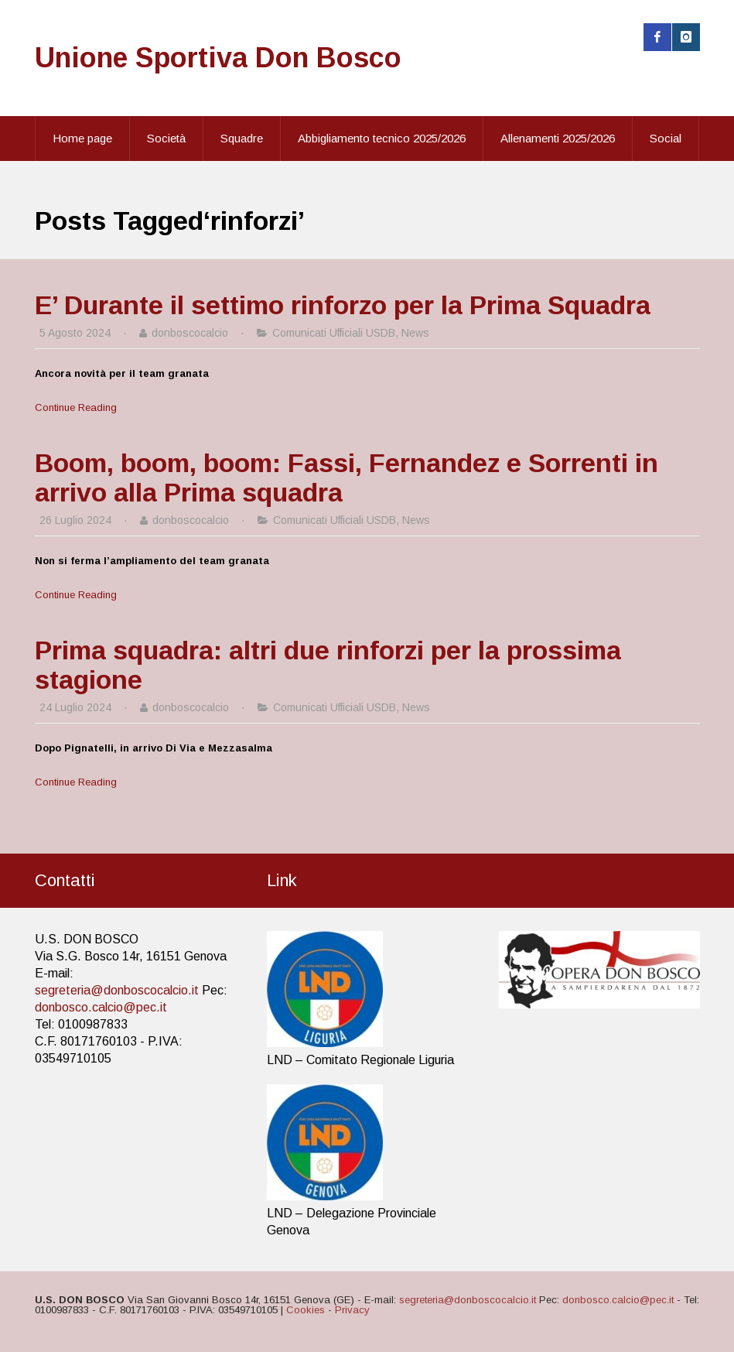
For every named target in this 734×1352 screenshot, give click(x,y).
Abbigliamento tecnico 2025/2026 (382, 138)
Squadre (241, 138)
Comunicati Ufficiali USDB (333, 333)
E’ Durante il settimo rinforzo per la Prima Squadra (342, 305)
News (415, 333)
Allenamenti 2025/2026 (557, 138)
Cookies (305, 1310)
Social (665, 138)
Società (166, 138)
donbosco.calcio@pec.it (101, 1007)
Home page (82, 138)
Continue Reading (76, 407)
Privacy (352, 1310)
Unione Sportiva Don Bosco (218, 58)
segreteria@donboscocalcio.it (117, 990)
